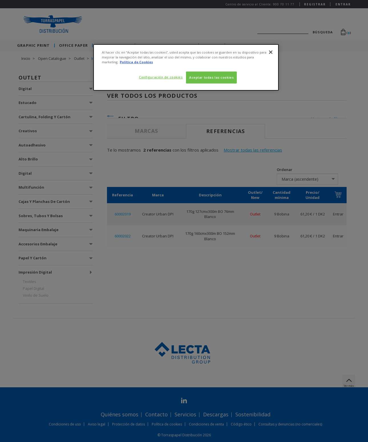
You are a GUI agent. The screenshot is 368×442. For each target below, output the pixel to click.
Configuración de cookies (161, 77)
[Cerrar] (270, 52)
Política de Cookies (136, 62)
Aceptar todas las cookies (211, 77)
